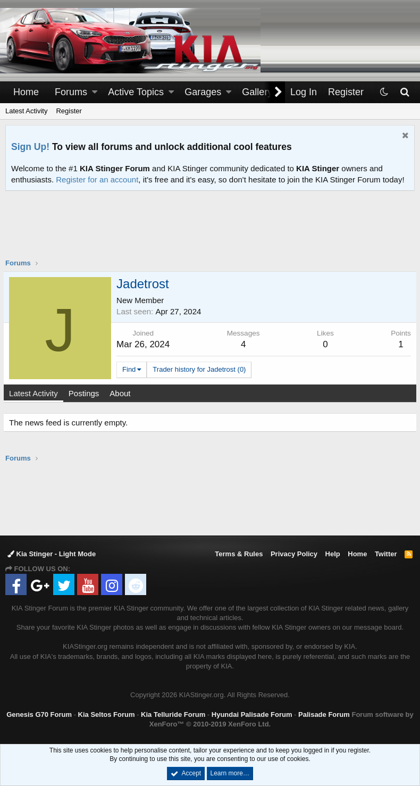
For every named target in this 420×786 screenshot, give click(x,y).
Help (332, 554)
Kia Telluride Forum (173, 714)
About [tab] (122, 393)
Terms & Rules (239, 554)
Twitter (386, 554)
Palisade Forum (324, 714)
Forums (71, 92)
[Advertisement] (210, 231)
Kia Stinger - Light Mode (51, 554)
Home (26, 92)
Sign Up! (30, 146)
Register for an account (97, 179)
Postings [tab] (86, 393)
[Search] (404, 92)
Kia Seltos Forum (106, 714)
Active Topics (136, 92)
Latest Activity (26, 111)
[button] (94, 92)
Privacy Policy (294, 554)
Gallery (257, 92)
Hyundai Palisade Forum (252, 714)
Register (68, 111)
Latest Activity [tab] (35, 393)
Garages (202, 92)
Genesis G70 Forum (39, 714)
